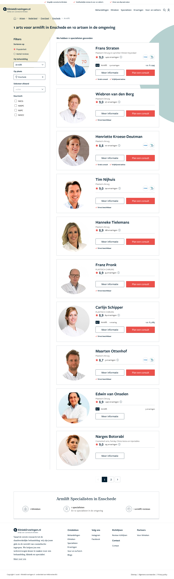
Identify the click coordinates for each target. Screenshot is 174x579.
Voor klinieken (143, 535)
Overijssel (45, 18)
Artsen (22, 18)
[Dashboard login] (169, 10)
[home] (16, 10)
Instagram (96, 535)
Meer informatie (109, 72)
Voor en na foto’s (75, 551)
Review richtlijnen (119, 535)
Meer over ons (20, 559)
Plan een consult (140, 72)
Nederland (32, 18)
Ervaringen (138, 9)
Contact (115, 545)
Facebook (96, 539)
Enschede (56, 18)
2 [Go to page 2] (111, 479)
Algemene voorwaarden (147, 574)
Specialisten (126, 9)
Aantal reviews (21, 53)
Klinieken (115, 9)
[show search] (164, 10)
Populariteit (20, 49)
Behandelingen (102, 9)
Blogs (70, 554)
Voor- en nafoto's (153, 9)
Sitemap (134, 574)
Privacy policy (162, 574)
